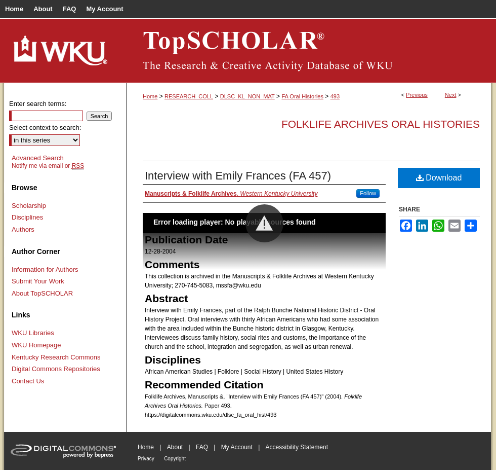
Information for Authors (45, 269)
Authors (23, 229)
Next (451, 95)
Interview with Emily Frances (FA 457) (238, 175)
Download (439, 177)
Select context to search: (45, 127)
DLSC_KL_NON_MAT (247, 96)
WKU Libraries (33, 333)
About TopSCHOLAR (42, 293)
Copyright (175, 458)
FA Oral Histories (302, 96)
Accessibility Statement (297, 447)
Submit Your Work (38, 281)
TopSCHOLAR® (308, 51)
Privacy (146, 458)
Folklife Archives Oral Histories (380, 124)
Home (150, 96)
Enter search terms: (37, 103)
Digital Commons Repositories (56, 369)
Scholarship (29, 205)
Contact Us (28, 381)
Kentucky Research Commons (56, 357)
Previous (417, 95)
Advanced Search (38, 158)
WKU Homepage (36, 345)
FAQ (202, 447)
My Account (237, 447)
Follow (368, 193)
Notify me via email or (48, 165)
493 (335, 96)
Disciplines (27, 217)
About (175, 447)
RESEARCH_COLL (188, 96)
